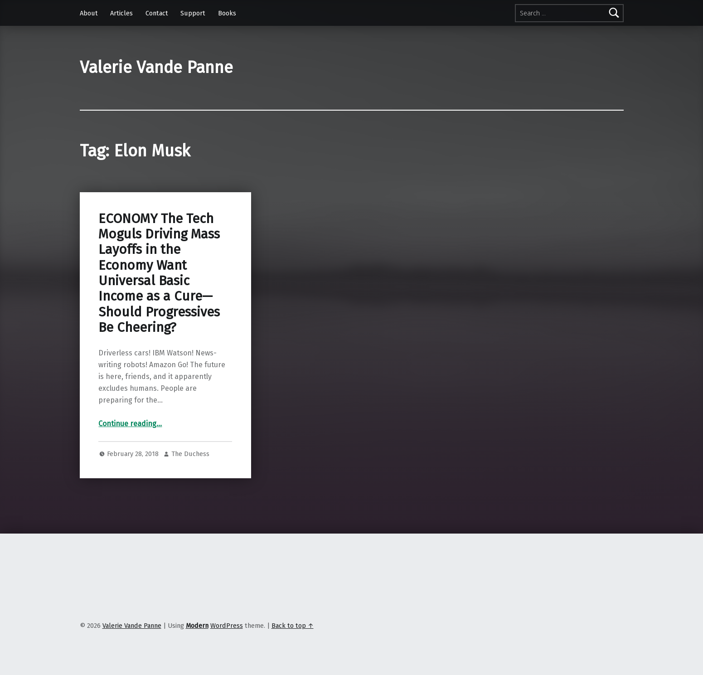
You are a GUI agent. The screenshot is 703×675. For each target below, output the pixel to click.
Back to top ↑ (293, 626)
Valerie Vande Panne (156, 68)
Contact (156, 13)
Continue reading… (130, 423)
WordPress (226, 626)
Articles (121, 13)
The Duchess (190, 454)
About (89, 13)
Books (227, 13)
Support (192, 13)
